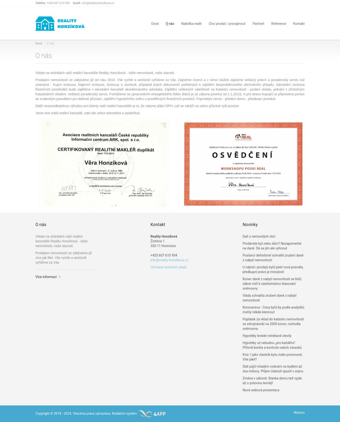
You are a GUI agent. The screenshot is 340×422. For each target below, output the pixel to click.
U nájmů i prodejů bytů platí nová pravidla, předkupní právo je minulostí (273, 269)
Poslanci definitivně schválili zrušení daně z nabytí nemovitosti (273, 257)
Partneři (258, 23)
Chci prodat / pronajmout (227, 23)
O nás (170, 23)
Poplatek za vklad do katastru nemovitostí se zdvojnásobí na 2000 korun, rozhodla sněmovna (273, 324)
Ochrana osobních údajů (169, 267)
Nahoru (299, 412)
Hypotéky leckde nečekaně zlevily (267, 336)
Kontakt (299, 23)
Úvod (155, 23)
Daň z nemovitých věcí (259, 236)
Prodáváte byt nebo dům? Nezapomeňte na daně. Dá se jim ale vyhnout (272, 246)
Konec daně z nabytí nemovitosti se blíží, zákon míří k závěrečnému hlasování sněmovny (272, 283)
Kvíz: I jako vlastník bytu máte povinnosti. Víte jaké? (273, 357)
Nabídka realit (191, 23)
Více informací (46, 277)
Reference (278, 23)
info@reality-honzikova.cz (169, 260)
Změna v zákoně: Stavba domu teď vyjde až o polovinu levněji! (272, 380)
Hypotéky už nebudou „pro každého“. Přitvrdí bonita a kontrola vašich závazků (272, 345)
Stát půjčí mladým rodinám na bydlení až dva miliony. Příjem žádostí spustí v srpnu (273, 369)
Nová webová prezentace (261, 390)
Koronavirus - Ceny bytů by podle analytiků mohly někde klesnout (273, 309)
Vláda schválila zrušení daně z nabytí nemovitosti (270, 298)
